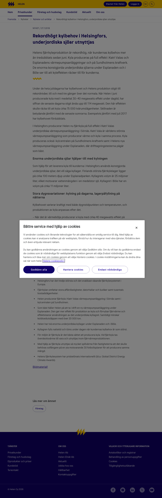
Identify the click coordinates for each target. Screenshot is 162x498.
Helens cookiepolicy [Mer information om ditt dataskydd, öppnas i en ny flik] (53, 260)
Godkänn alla (39, 269)
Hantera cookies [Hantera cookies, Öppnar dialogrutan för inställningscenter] (73, 269)
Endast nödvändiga (110, 269)
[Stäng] (136, 227)
